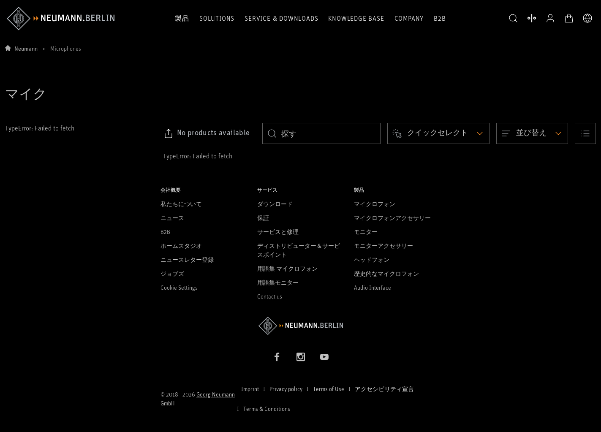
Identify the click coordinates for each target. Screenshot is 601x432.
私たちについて (181, 203)
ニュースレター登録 (187, 259)
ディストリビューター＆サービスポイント (298, 250)
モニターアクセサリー (383, 245)
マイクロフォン (374, 203)
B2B (440, 18)
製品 (182, 18)
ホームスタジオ (181, 245)
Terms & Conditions (266, 408)
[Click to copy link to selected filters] (206, 133)
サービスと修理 (278, 231)
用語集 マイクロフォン (287, 268)
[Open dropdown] (438, 133)
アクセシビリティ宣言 (384, 388)
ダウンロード (275, 203)
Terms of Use (328, 388)
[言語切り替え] (587, 18)
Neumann (26, 48)
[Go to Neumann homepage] (300, 326)
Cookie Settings (179, 287)
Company (409, 18)
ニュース (172, 217)
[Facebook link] (277, 356)
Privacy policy (285, 388)
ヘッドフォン (371, 259)
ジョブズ (172, 273)
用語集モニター (278, 282)
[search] (321, 133)
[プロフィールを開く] (550, 18)
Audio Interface (372, 287)
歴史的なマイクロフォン (386, 273)
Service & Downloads (281, 18)
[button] (513, 18)
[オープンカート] (569, 18)
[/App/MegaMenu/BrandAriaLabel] (60, 18)
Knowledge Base (356, 18)
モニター (366, 231)
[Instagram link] (300, 356)
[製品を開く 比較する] (531, 18)
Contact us (269, 296)
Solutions (216, 18)
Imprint (250, 388)
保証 (263, 217)
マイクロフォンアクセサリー (392, 217)
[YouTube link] (324, 356)
